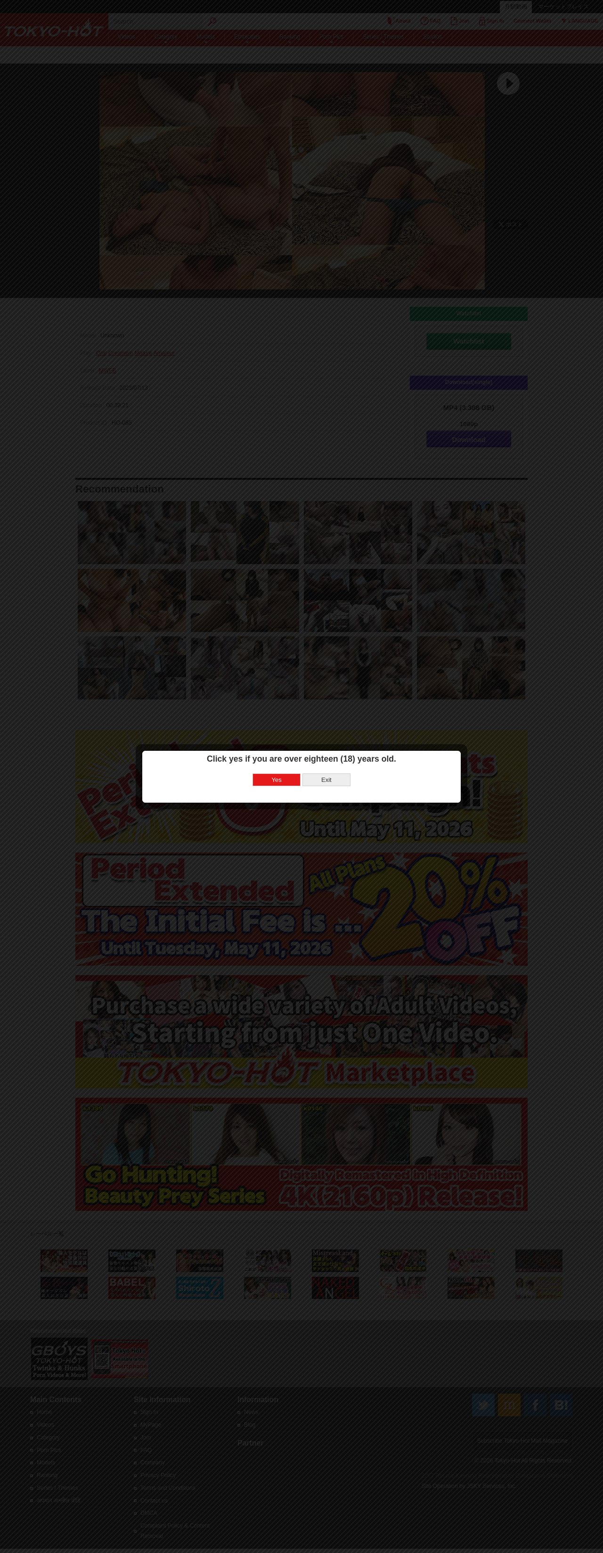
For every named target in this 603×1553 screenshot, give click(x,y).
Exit (326, 779)
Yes (277, 779)
